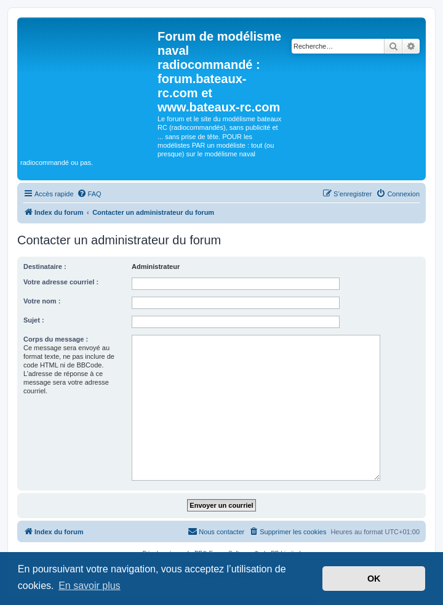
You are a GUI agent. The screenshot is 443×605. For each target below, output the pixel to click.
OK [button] (374, 578)
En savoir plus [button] (89, 585)
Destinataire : (44, 266)
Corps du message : (55, 339)
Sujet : (33, 320)
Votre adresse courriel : (60, 282)
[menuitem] (89, 193)
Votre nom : (41, 301)
